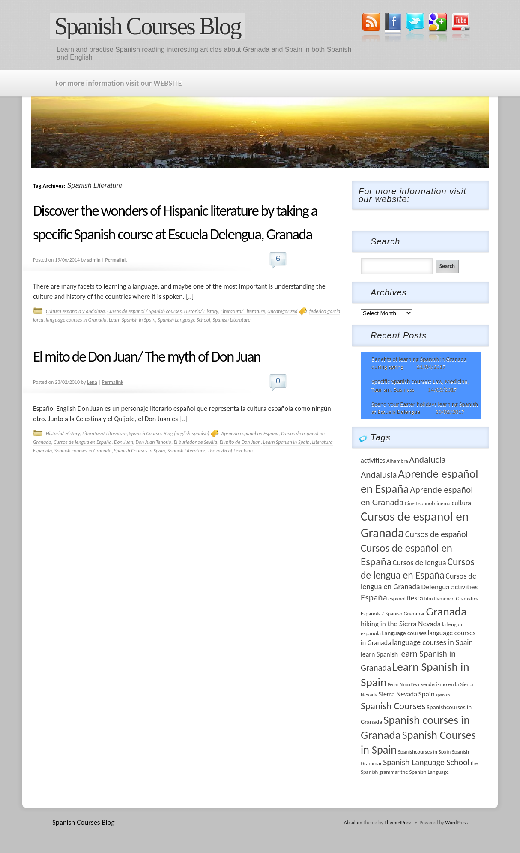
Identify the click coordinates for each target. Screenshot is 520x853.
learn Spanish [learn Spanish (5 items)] (379, 654)
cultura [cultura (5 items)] (461, 503)
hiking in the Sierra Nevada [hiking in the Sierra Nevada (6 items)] (401, 623)
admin (94, 260)
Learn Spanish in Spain (132, 320)
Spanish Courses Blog (147, 26)
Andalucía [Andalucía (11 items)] (427, 459)
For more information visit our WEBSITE (118, 83)
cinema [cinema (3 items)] (442, 503)
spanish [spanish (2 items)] (443, 695)
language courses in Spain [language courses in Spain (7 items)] (432, 642)
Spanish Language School (184, 320)
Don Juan (123, 442)
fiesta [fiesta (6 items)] (415, 598)
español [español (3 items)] (397, 598)
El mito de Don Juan (240, 442)
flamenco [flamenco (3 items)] (444, 598)
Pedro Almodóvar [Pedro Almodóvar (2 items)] (404, 684)
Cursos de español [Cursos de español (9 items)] (436, 534)
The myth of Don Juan (230, 451)
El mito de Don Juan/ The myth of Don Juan (146, 356)
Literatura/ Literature (243, 311)
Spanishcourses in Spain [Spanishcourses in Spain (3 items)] (424, 751)
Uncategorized (282, 311)
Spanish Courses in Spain (139, 451)
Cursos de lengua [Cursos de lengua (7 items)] (419, 562)
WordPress (456, 823)
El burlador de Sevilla (195, 442)
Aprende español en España (249, 434)
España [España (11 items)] (374, 597)
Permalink (116, 260)
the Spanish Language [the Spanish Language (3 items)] (424, 772)
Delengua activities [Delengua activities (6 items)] (449, 586)
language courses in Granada (76, 320)
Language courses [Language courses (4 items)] (404, 633)
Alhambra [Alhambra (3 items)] (397, 461)
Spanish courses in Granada (83, 451)
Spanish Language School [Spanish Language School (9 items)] (426, 762)
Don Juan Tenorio (153, 442)
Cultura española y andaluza (75, 311)
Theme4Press (398, 823)
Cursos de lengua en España (82, 442)
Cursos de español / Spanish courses (144, 311)
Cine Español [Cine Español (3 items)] (419, 503)
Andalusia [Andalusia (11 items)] (379, 474)
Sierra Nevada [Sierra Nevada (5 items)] (398, 694)
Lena (92, 382)
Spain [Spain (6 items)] (426, 694)
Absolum (353, 823)
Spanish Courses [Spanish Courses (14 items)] (393, 706)
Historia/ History (201, 311)
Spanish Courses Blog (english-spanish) (169, 434)
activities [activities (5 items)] (373, 460)
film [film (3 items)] (428, 598)
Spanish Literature (231, 320)
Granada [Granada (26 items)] (446, 611)
